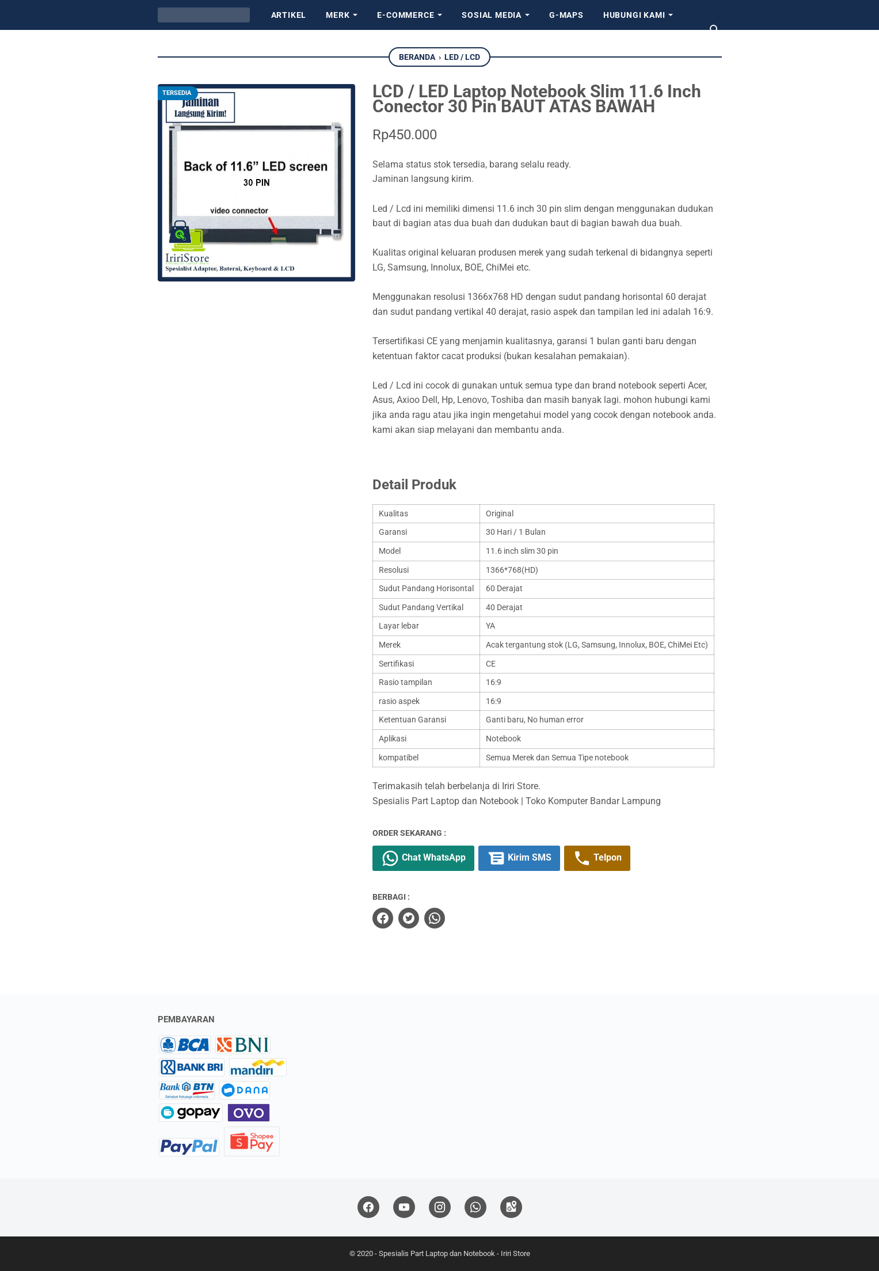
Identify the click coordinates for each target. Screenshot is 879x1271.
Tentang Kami (199, 45)
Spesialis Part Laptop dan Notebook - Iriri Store (454, 1253)
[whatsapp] (434, 918)
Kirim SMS (519, 858)
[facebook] (382, 918)
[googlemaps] (511, 1207)
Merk (337, 15)
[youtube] (404, 1207)
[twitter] (408, 918)
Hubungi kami (634, 15)
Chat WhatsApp (423, 858)
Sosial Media (492, 15)
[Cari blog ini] (715, 30)
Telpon (597, 858)
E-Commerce (405, 15)
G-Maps (566, 15)
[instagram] (440, 1207)
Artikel (289, 15)
